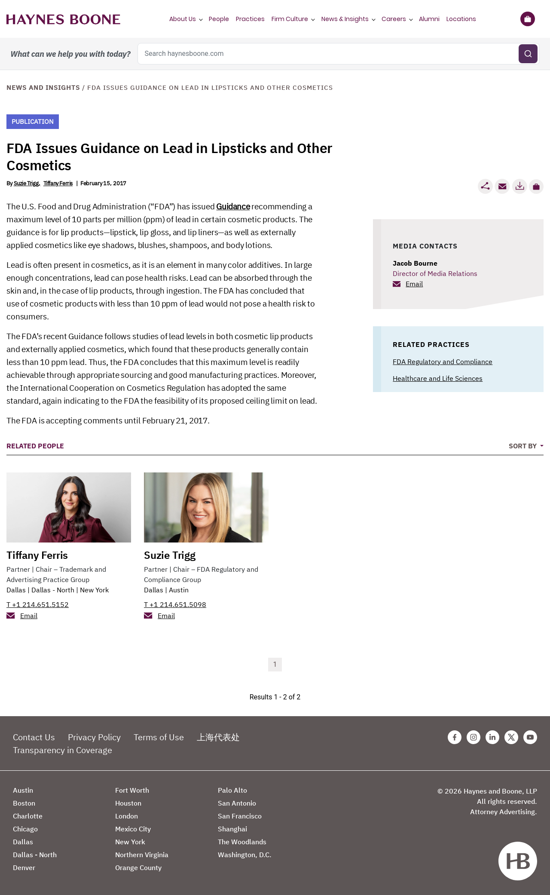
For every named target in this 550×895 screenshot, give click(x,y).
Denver (24, 867)
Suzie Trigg (26, 183)
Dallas (16, 589)
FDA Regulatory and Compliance (442, 361)
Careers (394, 19)
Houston (128, 803)
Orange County (138, 867)
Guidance (233, 206)
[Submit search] (528, 53)
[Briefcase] (527, 19)
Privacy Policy (94, 737)
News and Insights (43, 87)
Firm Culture (290, 19)
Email (414, 283)
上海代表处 (218, 737)
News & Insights (345, 19)
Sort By (523, 445)
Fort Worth (132, 790)
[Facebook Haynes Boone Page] (454, 737)
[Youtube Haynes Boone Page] (530, 737)
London (126, 816)
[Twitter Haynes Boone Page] (511, 737)
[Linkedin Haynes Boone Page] (492, 737)
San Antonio (237, 803)
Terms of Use (159, 737)
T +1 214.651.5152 (37, 604)
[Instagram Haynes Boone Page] (473, 737)
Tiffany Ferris (58, 183)
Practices (250, 19)
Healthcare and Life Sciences (438, 378)
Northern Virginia (141, 854)
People (219, 19)
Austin (179, 589)
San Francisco (240, 816)
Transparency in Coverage (62, 750)
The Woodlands (242, 841)
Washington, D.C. (245, 854)
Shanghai (232, 829)
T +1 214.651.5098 (175, 604)
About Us (182, 19)
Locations (461, 19)
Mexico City (133, 829)
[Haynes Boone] (63, 19)
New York (94, 589)
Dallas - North (52, 589)
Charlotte (28, 816)
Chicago (25, 829)
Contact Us (34, 737)
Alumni (429, 19)
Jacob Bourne (415, 263)
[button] (536, 186)
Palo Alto (232, 790)
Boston (24, 803)
